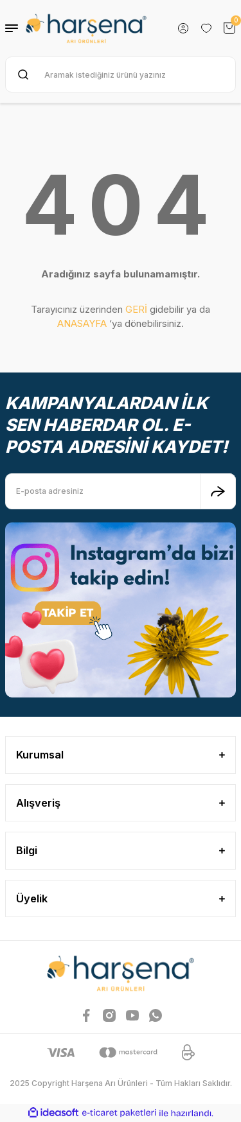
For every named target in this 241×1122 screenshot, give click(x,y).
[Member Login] (183, 28)
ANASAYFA (82, 323)
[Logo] (86, 28)
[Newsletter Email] (120, 491)
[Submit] (218, 491)
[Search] (120, 74)
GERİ (136, 309)
